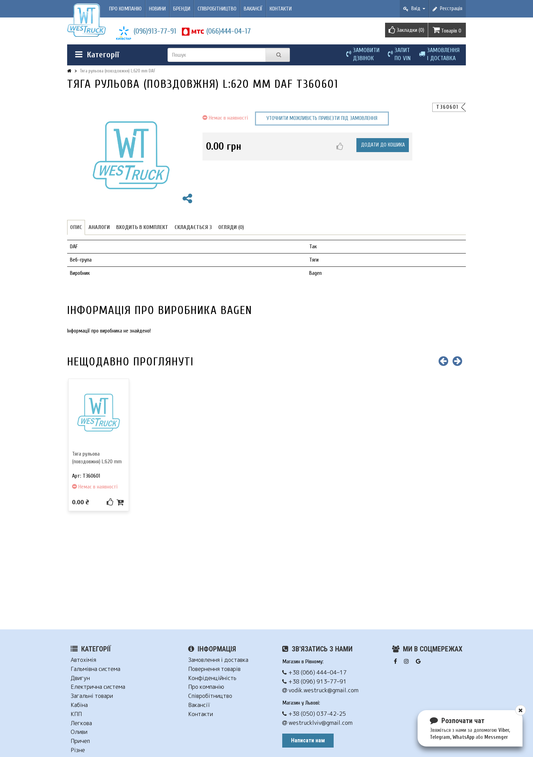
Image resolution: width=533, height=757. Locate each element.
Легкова (81, 723)
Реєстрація (447, 9)
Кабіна (79, 705)
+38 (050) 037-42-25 (314, 713)
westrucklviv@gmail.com (317, 723)
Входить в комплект (142, 227)
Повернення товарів (214, 669)
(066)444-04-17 (228, 31)
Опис (76, 227)
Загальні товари (92, 696)
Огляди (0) (231, 227)
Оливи (79, 732)
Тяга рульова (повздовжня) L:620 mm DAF (118, 70)
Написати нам (308, 740)
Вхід (414, 9)
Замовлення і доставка (218, 660)
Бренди (181, 9)
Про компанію (125, 9)
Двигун (80, 678)
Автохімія (83, 660)
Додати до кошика (383, 145)
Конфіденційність (212, 678)
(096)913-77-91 (155, 31)
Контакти (281, 9)
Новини (157, 9)
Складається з (193, 227)
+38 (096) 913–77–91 (314, 681)
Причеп (80, 741)
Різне (78, 750)
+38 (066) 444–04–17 (314, 672)
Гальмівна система (95, 669)
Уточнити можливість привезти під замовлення (321, 118)
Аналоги (99, 227)
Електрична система (98, 687)
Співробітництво (217, 9)
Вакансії (253, 9)
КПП (76, 714)
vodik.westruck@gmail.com (320, 690)
